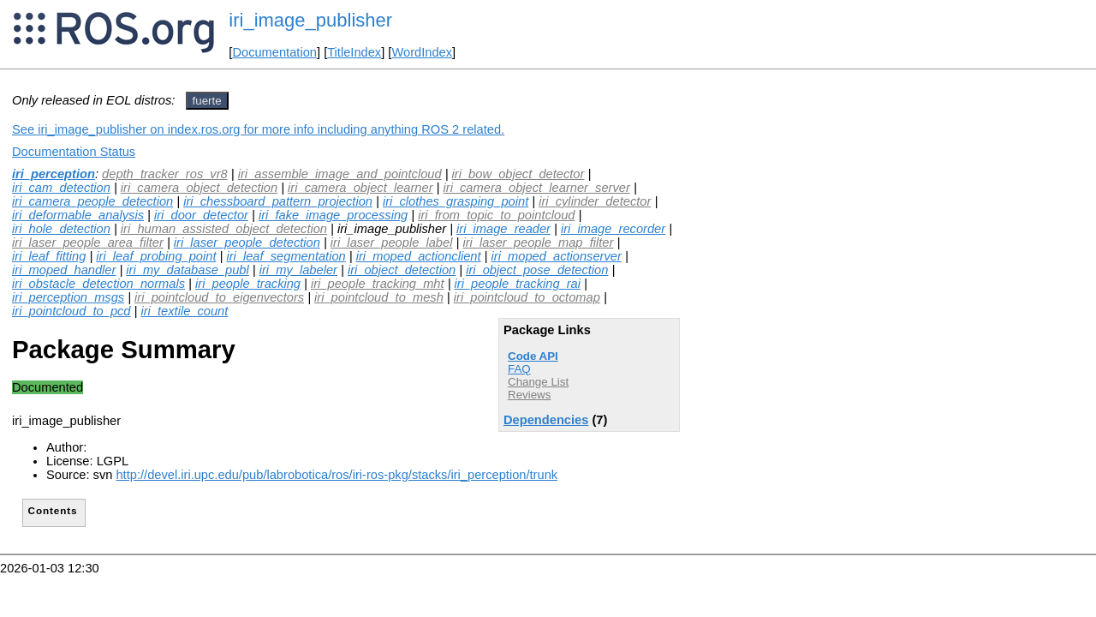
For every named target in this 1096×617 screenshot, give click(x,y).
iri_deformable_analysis (78, 215)
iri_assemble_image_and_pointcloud (340, 174)
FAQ (519, 368)
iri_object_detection (402, 270)
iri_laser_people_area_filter (88, 242)
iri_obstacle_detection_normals (98, 284)
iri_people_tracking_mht (377, 284)
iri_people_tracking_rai (518, 284)
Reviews (529, 394)
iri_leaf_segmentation (285, 256)
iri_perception (53, 174)
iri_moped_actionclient (418, 256)
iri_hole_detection (61, 229)
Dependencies (545, 420)
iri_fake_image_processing (333, 215)
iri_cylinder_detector (595, 201)
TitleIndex (354, 52)
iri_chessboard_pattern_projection (277, 201)
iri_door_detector (201, 215)
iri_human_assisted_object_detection (224, 229)
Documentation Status (73, 152)
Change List (538, 381)
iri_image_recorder (613, 229)
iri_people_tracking (248, 284)
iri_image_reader (503, 229)
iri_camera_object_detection (199, 188)
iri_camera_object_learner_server (537, 188)
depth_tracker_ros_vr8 (165, 174)
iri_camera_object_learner (360, 188)
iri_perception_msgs (68, 297)
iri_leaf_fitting (49, 256)
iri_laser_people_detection (247, 242)
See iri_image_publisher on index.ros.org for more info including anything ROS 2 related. (258, 129)
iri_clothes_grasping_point (455, 201)
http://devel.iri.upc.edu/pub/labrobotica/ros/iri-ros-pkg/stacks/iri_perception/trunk (336, 475)
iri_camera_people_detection (92, 201)
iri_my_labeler (298, 270)
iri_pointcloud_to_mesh (379, 297)
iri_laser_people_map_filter (537, 242)
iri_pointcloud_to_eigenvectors (219, 297)
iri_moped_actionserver (556, 256)
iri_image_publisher (310, 20)
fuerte (207, 100)
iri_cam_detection (61, 188)
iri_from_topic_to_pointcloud (496, 215)
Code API (533, 356)
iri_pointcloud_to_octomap (527, 297)
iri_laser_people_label (392, 242)
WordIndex (421, 52)
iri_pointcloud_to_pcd (71, 311)
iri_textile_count (184, 311)
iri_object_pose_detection (537, 270)
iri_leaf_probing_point (156, 256)
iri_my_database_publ (187, 270)
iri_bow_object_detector (518, 174)
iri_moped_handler (64, 270)
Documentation (274, 52)
